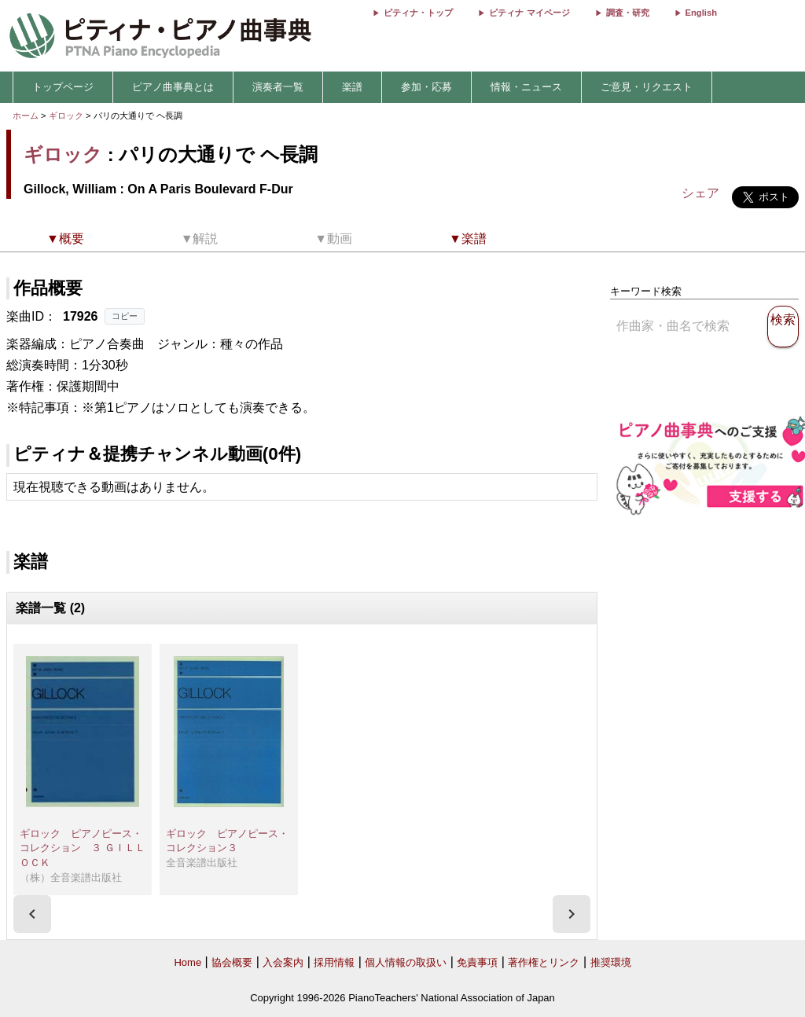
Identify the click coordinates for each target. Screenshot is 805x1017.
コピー (125, 316)
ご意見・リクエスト (647, 87)
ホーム (26, 115)
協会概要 (231, 962)
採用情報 (334, 962)
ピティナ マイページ (529, 12)
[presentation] (32, 914)
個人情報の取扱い (406, 962)
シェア (700, 193)
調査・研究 (627, 12)
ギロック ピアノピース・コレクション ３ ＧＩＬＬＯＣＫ (82, 848)
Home (187, 962)
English (701, 12)
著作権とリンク (543, 962)
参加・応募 (426, 87)
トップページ (63, 87)
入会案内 (283, 962)
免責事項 (477, 962)
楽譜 (352, 87)
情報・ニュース (526, 87)
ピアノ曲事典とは (173, 87)
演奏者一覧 (277, 87)
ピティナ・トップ (418, 12)
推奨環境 (610, 962)
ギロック (66, 115)
